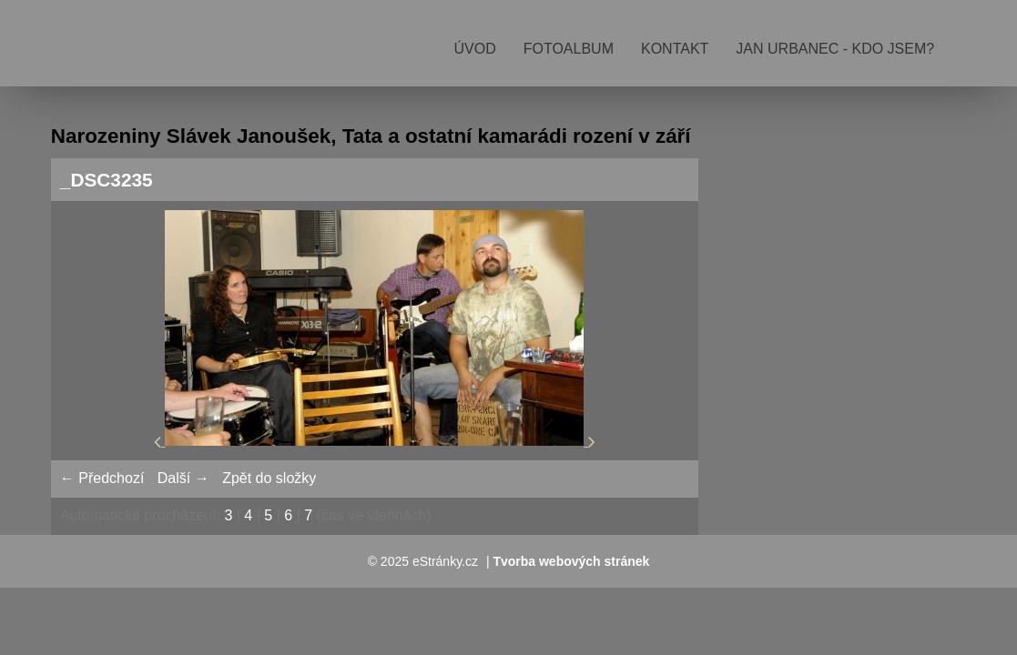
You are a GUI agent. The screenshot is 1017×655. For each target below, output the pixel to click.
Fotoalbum (569, 48)
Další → (183, 478)
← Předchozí (102, 478)
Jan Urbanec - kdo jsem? (835, 48)
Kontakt (674, 48)
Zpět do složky (269, 478)
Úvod (474, 48)
